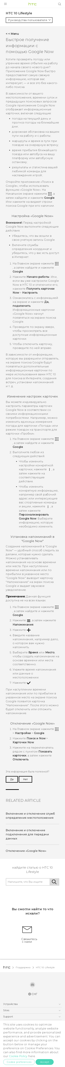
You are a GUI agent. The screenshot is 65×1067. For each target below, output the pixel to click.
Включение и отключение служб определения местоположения (30, 815)
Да (11, 779)
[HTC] (32, 4)
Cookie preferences (19, 1062)
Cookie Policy (18, 1056)
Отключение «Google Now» (26, 850)
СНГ (34, 994)
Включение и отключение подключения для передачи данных (27, 834)
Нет (25, 779)
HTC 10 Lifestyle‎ (45, 967)
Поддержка (23, 967)
